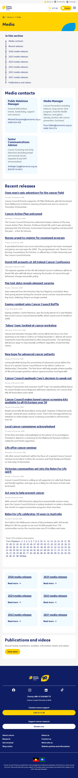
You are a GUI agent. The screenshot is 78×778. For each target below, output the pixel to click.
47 (38, 547)
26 (31, 544)
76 (7, 553)
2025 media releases (55, 577)
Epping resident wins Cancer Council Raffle (32, 304)
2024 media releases (19, 595)
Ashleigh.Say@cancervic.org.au (22, 166)
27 (35, 544)
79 (17, 553)
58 (10, 550)
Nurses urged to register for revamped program (35, 238)
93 (65, 553)
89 (52, 553)
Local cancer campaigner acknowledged (30, 426)
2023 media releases (55, 595)
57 (7, 550)
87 (45, 553)
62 (24, 550)
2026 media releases (19, 577)
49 (45, 547)
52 (55, 547)
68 (45, 550)
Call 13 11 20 (39, 712)
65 (35, 550)
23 (21, 544)
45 (31, 547)
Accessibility (59, 2)
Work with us (47, 742)
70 (52, 550)
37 (69, 544)
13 (51, 541)
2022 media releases (19, 614)
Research (6, 739)
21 (14, 544)
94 (69, 553)
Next (24, 556)
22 (17, 544)
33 (55, 544)
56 (69, 547)
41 (17, 547)
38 (7, 547)
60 (17, 550)
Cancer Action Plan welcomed (23, 214)
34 (59, 544)
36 (65, 544)
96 (10, 556)
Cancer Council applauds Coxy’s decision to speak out (38, 378)
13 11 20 (55, 8)
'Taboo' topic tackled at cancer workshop (31, 325)
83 (31, 553)
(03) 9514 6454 (15, 169)
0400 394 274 (50, 128)
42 (21, 547)
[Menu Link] (74, 9)
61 (21, 550)
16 (62, 541)
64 (31, 550)
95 (7, 556)
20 (10, 544)
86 (41, 553)
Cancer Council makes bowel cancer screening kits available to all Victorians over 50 (36, 400)
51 (52, 547)
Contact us (46, 739)
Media (19, 17)
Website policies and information (56, 746)
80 (21, 553)
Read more (13, 583)
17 (65, 541)
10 (41, 541)
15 (58, 541)
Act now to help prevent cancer (24, 493)
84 (35, 553)
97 (14, 556)
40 (14, 547)
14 (55, 541)
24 (24, 544)
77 (10, 553)
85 (38, 553)
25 (28, 544)
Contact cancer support (39, 707)
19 (7, 544)
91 (59, 553)
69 (48, 550)
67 (41, 550)
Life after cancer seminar (21, 447)
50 (48, 547)
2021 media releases (55, 614)
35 (62, 544)
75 (69, 550)
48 (41, 547)
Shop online (7, 746)
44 (28, 547)
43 (24, 547)
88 (48, 553)
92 (62, 553)
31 (48, 544)
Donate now (39, 726)
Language (71, 2)
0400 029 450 (14, 122)
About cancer (8, 735)
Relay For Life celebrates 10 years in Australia (33, 514)
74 (65, 550)
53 (59, 547)
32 (52, 544)
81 (24, 553)
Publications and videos (20, 82)
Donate (67, 8)
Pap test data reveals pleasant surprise (29, 283)
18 (69, 541)
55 (65, 547)
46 (35, 547)
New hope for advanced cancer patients (30, 354)
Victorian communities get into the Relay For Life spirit (36, 470)
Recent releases (16, 46)
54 (62, 547)
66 (38, 550)
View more (12, 651)
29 (41, 544)
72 (59, 550)
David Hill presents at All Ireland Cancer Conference (37, 262)
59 (14, 550)
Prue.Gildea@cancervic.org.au (57, 125)
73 (62, 550)
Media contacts (16, 41)
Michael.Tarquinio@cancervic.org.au (25, 119)
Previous (15, 541)
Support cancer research (39, 721)
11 (45, 541)
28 (38, 544)
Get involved (7, 742)
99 (21, 556)
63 (28, 550)
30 (45, 544)
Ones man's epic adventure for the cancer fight (34, 192)
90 (55, 553)
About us (48, 2)
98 (17, 556)
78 (14, 553)
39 (10, 547)
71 (55, 550)
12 (48, 541)
